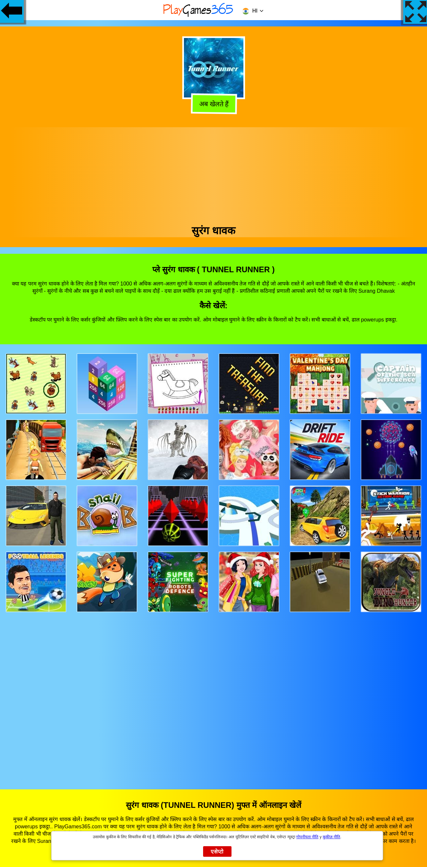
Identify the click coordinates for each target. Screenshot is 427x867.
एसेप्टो (217, 851)
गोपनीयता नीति (307, 837)
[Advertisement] (214, 173)
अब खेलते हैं (212, 104)
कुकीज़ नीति (331, 837)
